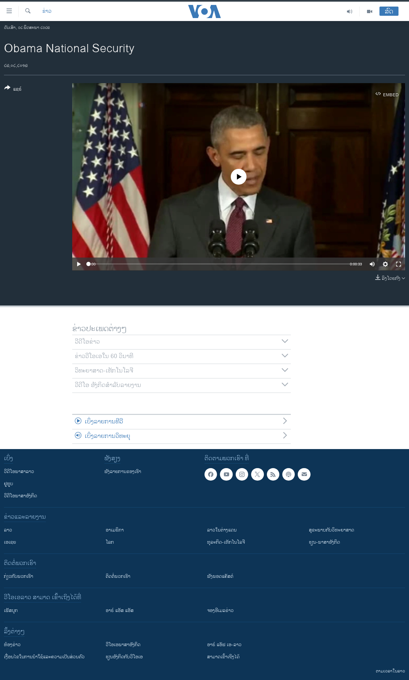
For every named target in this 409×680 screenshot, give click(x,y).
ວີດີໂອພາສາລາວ (19, 471)
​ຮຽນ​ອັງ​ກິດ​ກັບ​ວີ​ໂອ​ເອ (124, 656)
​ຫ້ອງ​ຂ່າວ (12, 644)
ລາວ (8, 530)
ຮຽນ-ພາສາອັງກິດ (324, 542)
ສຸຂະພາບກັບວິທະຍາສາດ (331, 530)
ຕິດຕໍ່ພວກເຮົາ (118, 576)
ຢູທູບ (8, 483)
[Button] (13, 89)
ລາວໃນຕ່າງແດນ (222, 530)
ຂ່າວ (47, 11)
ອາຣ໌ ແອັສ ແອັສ (120, 610)
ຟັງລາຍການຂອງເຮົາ (122, 471)
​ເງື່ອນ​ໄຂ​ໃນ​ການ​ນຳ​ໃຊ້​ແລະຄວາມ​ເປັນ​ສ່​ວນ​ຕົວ (44, 656)
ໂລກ (110, 542)
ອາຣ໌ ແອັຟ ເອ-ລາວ (224, 644)
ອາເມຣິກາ (115, 530)
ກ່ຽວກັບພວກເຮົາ (18, 576)
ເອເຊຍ (10, 542)
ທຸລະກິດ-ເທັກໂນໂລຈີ (226, 542)
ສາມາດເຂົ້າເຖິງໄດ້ (223, 656)
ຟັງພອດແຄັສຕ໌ (220, 576)
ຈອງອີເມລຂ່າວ (220, 610)
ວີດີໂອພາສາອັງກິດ (20, 495)
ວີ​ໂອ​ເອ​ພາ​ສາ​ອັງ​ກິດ (123, 644)
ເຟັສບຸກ (11, 610)
